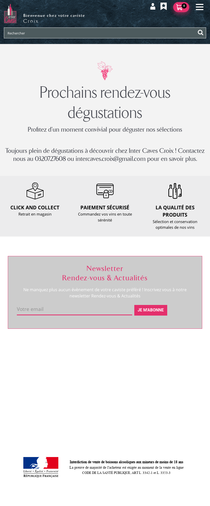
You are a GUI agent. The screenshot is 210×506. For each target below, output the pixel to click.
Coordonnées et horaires (34, 350)
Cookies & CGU (92, 412)
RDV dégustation (26, 359)
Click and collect (93, 359)
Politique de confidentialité (103, 403)
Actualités (20, 368)
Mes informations (162, 359)
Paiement (87, 377)
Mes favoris (156, 368)
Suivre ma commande (166, 350)
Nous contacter (92, 350)
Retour (85, 368)
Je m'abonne (151, 310)
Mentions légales (94, 394)
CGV (83, 385)
